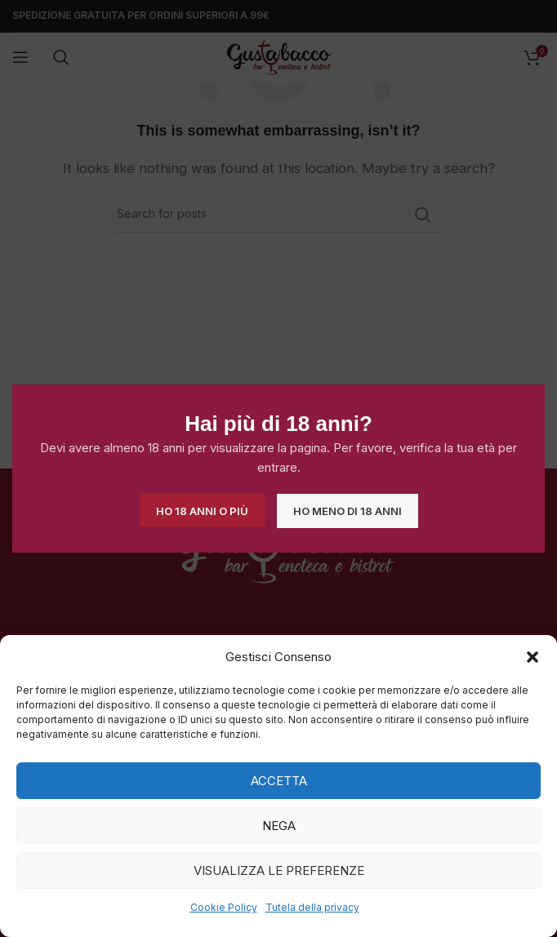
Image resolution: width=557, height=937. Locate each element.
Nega (279, 825)
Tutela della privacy (312, 907)
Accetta (279, 780)
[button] (532, 657)
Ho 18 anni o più (202, 510)
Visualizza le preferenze (279, 870)
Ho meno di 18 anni (347, 510)
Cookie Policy (223, 907)
